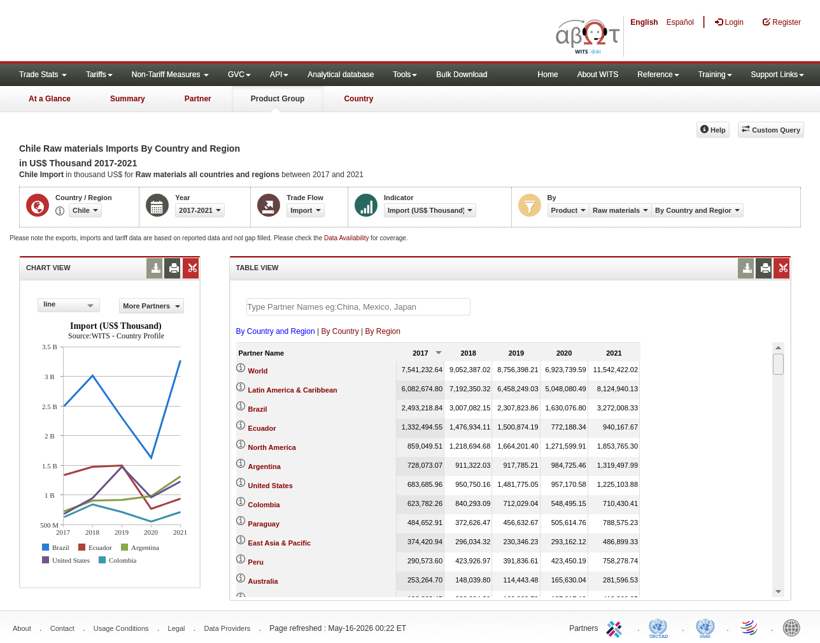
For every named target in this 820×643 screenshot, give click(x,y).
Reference (658, 74)
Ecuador (262, 428)
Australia (263, 581)
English (644, 22)
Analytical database (341, 74)
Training (715, 74)
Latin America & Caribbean (292, 390)
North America (272, 447)
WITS (127, 32)
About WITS (598, 74)
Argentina (264, 466)
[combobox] (69, 305)
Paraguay (264, 524)
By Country (339, 331)
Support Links (777, 74)
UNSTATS (705, 627)
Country (358, 98)
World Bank (794, 627)
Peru (256, 562)
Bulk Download (461, 74)
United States (270, 485)
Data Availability (347, 238)
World (258, 371)
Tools (405, 74)
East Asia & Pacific (279, 543)
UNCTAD (661, 627)
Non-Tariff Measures (170, 74)
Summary (127, 98)
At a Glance (50, 98)
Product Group (278, 98)
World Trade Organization (750, 627)
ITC (616, 627)
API (279, 74)
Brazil (257, 409)
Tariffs (99, 74)
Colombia (264, 505)
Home (548, 74)
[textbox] (358, 306)
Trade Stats (43, 74)
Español (680, 22)
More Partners (151, 306)
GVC (239, 74)
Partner (198, 98)
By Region (382, 331)
